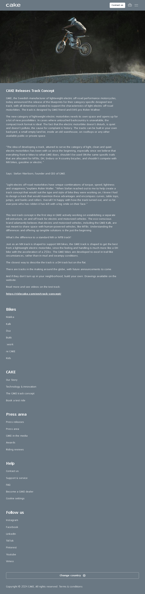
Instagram (12, 520)
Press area (12, 429)
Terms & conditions (71, 586)
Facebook (12, 527)
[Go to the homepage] (13, 5)
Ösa (8, 330)
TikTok (10, 540)
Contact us (117, 5)
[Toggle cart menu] (130, 5)
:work (9, 344)
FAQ (8, 484)
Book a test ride (15, 400)
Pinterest (11, 547)
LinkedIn (11, 533)
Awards (10, 442)
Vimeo (10, 561)
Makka (10, 317)
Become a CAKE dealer (19, 491)
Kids (8, 358)
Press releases (15, 422)
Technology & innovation (21, 386)
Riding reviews (15, 449)
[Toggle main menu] (136, 5)
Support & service (17, 478)
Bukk (9, 337)
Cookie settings (15, 498)
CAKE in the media (17, 435)
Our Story (11, 379)
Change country (73, 575)
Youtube (11, 554)
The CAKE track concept (20, 393)
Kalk (8, 324)
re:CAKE (10, 351)
